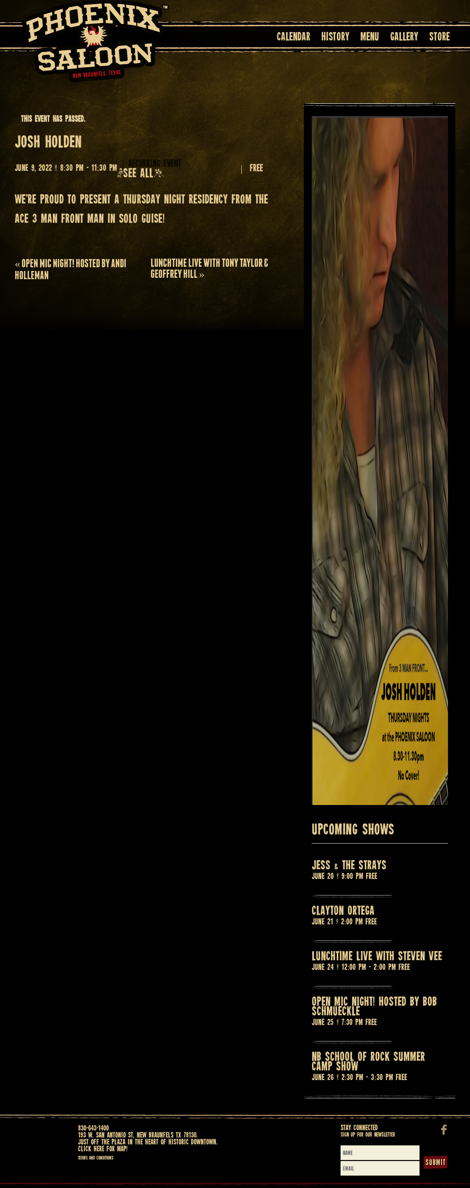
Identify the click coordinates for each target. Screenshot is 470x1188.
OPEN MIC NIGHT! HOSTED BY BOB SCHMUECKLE (374, 1007)
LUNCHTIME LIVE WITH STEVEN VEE (377, 957)
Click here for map (102, 1149)
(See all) (140, 174)
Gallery (404, 37)
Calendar (293, 37)
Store (439, 37)
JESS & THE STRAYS (349, 866)
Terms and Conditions (95, 1158)
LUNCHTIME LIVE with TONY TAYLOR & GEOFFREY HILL (210, 268)
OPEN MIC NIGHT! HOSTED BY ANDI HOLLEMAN (70, 269)
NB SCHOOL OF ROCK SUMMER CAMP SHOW (368, 1062)
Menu (369, 37)
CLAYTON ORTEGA (343, 911)
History (335, 37)
